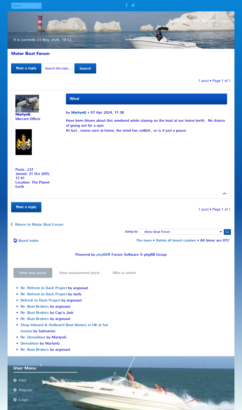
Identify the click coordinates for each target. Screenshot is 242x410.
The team (144, 240)
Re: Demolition (33, 337)
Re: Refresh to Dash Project (44, 288)
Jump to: (131, 232)
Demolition (30, 343)
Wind (74, 98)
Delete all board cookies (176, 240)
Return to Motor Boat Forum (39, 224)
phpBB (102, 254)
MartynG (78, 112)
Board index (28, 240)
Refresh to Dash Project (40, 300)
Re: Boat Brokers (35, 306)
